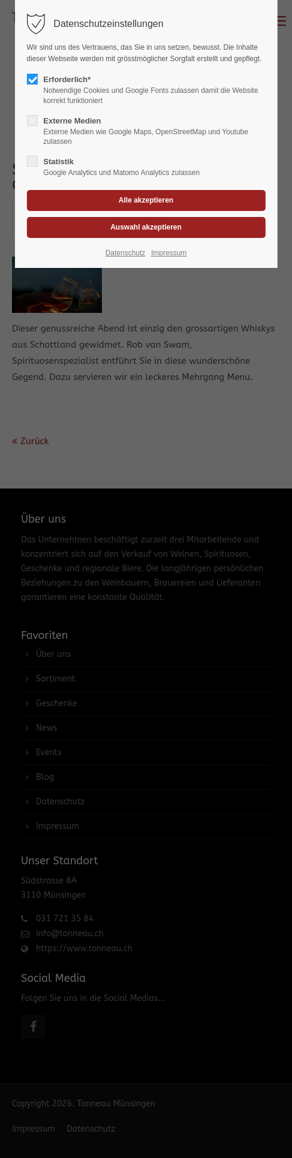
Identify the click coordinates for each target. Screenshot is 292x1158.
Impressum (168, 253)
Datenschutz (126, 253)
